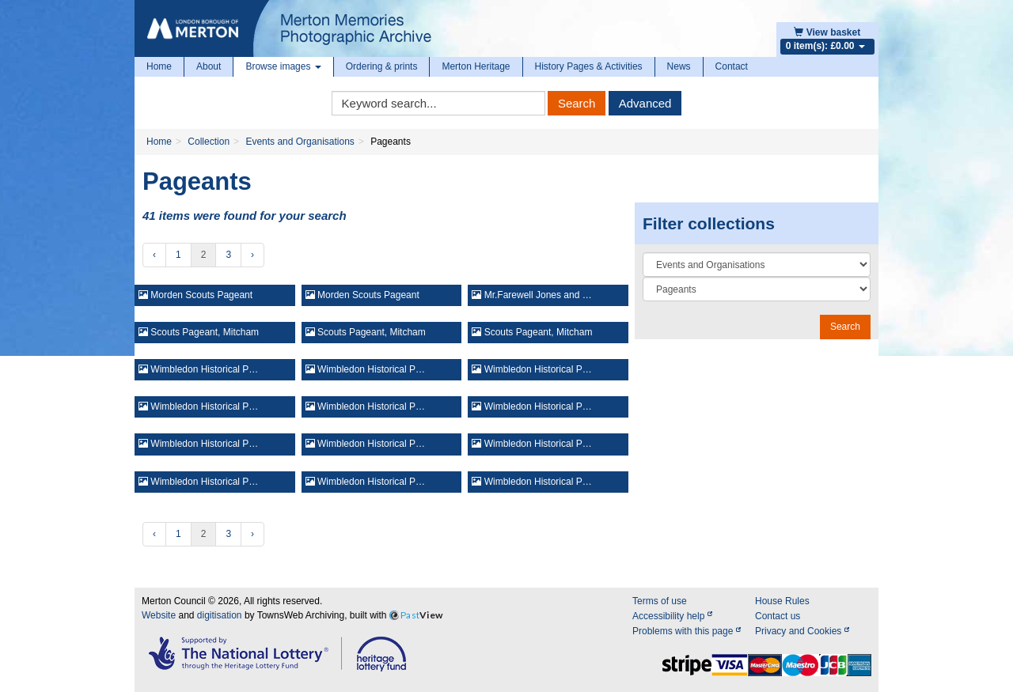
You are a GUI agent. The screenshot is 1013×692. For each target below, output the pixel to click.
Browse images (283, 66)
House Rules (782, 601)
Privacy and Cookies (802, 631)
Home (159, 66)
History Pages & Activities (589, 66)
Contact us (777, 616)
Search (577, 103)
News (679, 66)
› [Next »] (252, 254)
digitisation (219, 615)
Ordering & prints (382, 66)
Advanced (645, 103)
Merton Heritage (476, 66)
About (208, 66)
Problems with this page (686, 631)
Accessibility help (672, 616)
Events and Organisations (299, 141)
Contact (731, 66)
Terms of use (659, 601)
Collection (209, 141)
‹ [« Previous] (154, 254)
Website (159, 615)
